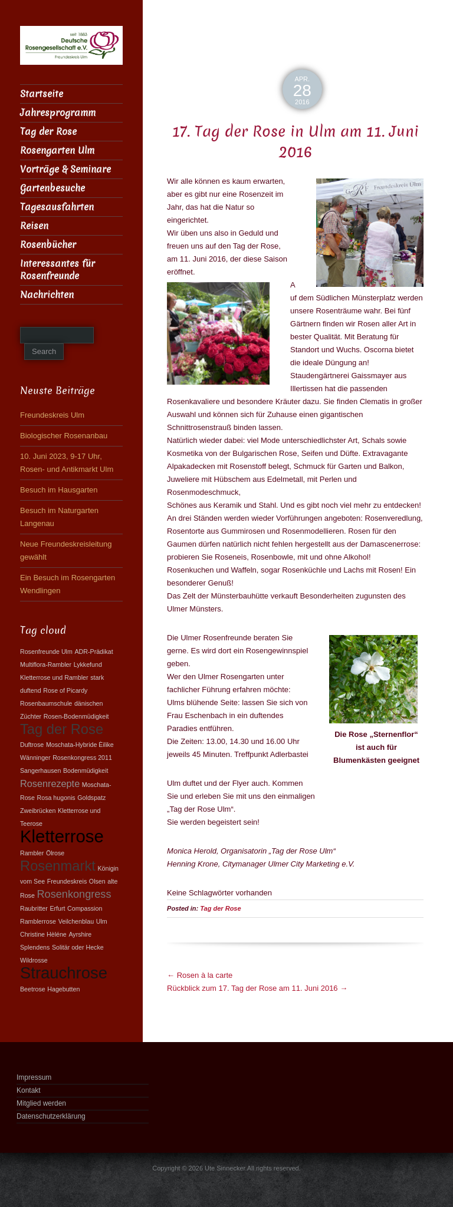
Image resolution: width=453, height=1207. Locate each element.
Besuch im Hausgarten (59, 489)
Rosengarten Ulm (57, 150)
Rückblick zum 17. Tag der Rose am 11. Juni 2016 (257, 988)
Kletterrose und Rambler (54, 677)
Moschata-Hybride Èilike (80, 744)
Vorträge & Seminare (65, 169)
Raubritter (34, 908)
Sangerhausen (40, 770)
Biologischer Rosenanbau (63, 435)
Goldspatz (91, 797)
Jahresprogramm (58, 113)
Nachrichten (47, 295)
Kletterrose (62, 836)
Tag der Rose (220, 908)
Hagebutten (63, 989)
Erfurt (57, 908)
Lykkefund (88, 664)
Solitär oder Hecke (78, 947)
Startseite (41, 94)
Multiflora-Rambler (45, 664)
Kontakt (29, 1090)
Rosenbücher (48, 245)
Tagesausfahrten (57, 207)
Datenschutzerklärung (51, 1116)
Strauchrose (63, 973)
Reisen (34, 226)
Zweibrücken (37, 810)
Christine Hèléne (43, 934)
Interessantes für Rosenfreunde (57, 269)
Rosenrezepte (50, 783)
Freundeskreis (67, 881)
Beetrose (32, 989)
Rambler (32, 853)
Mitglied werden (41, 1103)
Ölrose (55, 853)
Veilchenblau (76, 921)
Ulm (101, 921)
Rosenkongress (74, 894)
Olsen (97, 881)
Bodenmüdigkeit (85, 770)
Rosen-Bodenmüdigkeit (76, 716)
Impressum (34, 1077)
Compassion (84, 908)
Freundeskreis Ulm (52, 415)
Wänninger (35, 757)
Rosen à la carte (199, 975)
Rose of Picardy (65, 690)
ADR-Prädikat (93, 651)
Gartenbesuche (52, 188)
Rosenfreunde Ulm (46, 651)
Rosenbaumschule (46, 703)
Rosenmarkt (58, 866)
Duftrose (32, 744)
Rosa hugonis (56, 797)
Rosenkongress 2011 (82, 757)
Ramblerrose (38, 921)
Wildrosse (34, 960)
